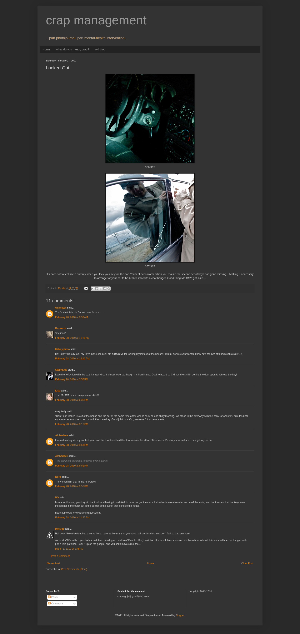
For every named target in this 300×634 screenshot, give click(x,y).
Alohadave (61, 435)
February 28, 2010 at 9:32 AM (71, 317)
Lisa (57, 390)
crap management (96, 20)
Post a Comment (60, 556)
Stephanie (61, 369)
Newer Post (53, 563)
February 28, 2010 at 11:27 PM (72, 517)
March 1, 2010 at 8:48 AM (69, 548)
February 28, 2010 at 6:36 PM (71, 400)
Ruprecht (60, 328)
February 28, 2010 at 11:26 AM (72, 337)
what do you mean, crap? (72, 49)
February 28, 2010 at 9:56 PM (71, 486)
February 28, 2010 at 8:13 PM (71, 424)
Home (46, 49)
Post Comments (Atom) (74, 569)
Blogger (180, 615)
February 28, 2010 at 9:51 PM (71, 445)
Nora (58, 476)
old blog (100, 49)
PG (57, 497)
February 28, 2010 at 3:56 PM (71, 379)
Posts (53, 597)
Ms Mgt (59, 528)
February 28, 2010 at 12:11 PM (72, 358)
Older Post (247, 563)
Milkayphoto (62, 349)
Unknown (60, 307)
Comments (55, 603)
